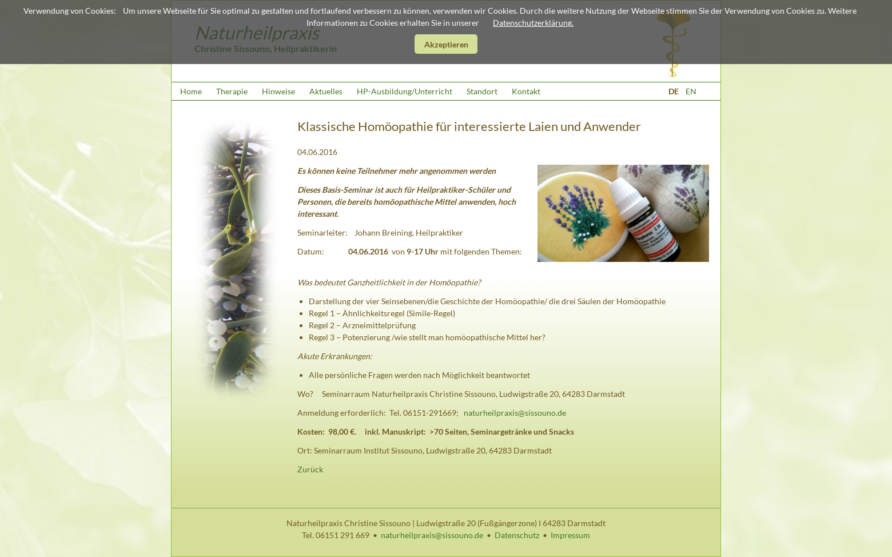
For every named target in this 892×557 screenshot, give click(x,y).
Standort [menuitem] (482, 91)
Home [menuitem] (191, 91)
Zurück (310, 469)
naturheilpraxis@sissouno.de (515, 412)
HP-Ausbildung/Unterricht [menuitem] (404, 91)
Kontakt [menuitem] (526, 91)
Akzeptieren (446, 44)
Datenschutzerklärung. (533, 22)
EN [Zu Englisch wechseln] (691, 91)
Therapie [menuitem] (232, 91)
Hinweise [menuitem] (278, 91)
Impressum (570, 535)
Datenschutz (517, 535)
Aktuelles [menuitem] (326, 91)
